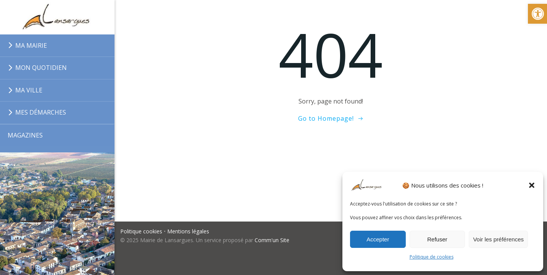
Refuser (437, 239)
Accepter (377, 239)
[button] (532, 185)
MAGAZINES (25, 135)
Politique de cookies (431, 257)
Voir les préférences (498, 239)
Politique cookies (141, 231)
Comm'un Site (272, 240)
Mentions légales (188, 231)
